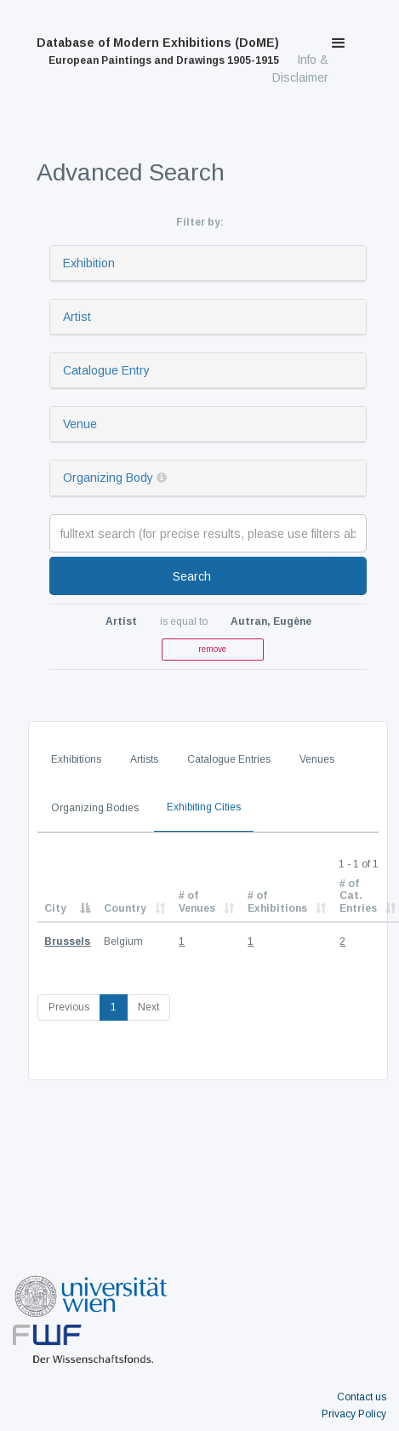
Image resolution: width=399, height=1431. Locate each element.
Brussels (67, 941)
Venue (80, 424)
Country (125, 908)
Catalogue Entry (106, 370)
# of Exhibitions (277, 901)
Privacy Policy (354, 1414)
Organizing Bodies (95, 808)
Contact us (361, 1397)
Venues (316, 759)
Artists (144, 759)
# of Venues (197, 901)
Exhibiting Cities (204, 807)
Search (192, 576)
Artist (77, 316)
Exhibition (89, 263)
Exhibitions (76, 759)
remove (212, 649)
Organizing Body (108, 477)
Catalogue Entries (229, 759)
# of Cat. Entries (358, 896)
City (55, 908)
